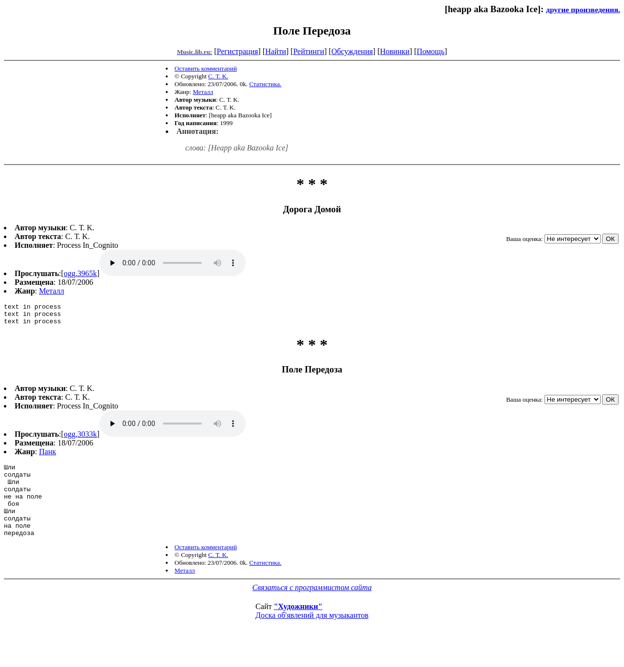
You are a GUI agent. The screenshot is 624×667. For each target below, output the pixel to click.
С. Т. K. (218, 76)
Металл (203, 91)
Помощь (431, 51)
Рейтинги (308, 51)
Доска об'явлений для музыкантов (312, 634)
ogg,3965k (80, 273)
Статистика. (265, 84)
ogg (172, 263)
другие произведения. (583, 9)
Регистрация (237, 51)
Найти (275, 51)
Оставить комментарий (206, 68)
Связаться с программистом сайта (312, 606)
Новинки (395, 51)
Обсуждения (352, 51)
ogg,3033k (80, 438)
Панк (47, 456)
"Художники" (297, 625)
